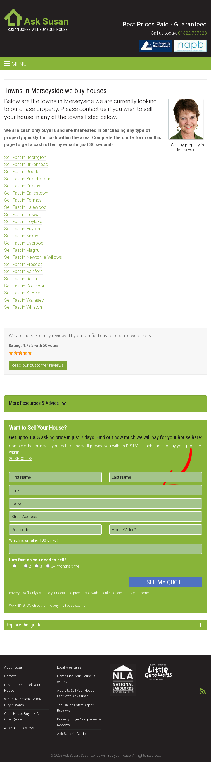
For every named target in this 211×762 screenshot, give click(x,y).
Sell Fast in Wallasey (24, 300)
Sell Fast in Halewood (25, 207)
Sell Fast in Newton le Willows (33, 257)
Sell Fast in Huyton (22, 228)
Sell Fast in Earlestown (26, 193)
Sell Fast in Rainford (23, 271)
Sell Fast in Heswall (22, 214)
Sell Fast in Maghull (22, 250)
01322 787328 (192, 33)
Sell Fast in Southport (25, 286)
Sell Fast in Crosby (22, 185)
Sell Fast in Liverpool (24, 243)
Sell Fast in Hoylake (23, 221)
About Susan (14, 667)
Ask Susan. (71, 755)
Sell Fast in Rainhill (21, 278)
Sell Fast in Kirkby (21, 235)
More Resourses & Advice (38, 403)
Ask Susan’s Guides (72, 734)
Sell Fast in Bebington (25, 157)
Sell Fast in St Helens (24, 293)
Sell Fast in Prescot (23, 264)
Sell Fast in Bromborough (29, 179)
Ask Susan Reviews (19, 728)
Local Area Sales (69, 667)
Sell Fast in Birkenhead (26, 164)
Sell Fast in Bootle (21, 171)
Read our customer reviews (37, 365)
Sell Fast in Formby (23, 200)
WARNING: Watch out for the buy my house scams (47, 605)
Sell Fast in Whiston (23, 307)
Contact (10, 676)
